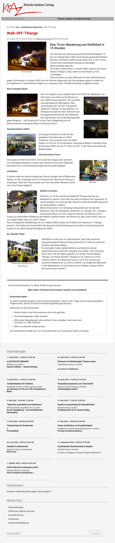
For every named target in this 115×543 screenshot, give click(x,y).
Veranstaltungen (16, 507)
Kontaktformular (16, 515)
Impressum (13, 519)
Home (18, 27)
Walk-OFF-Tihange (22, 33)
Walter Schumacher (44, 39)
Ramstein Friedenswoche (17, 446)
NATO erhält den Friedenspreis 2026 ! (23, 467)
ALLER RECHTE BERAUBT (18, 361)
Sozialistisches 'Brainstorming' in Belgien (75, 446)
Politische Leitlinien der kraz (21, 511)
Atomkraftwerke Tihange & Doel (32, 27)
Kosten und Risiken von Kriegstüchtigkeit (75, 425)
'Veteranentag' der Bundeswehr (20, 425)
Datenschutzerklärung (18, 523)
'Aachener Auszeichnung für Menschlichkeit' (76, 404)
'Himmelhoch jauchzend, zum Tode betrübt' (75, 383)
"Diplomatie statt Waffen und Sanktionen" (24, 404)
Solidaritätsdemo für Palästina (20, 383)
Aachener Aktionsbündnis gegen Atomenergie (29, 491)
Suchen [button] (95, 533)
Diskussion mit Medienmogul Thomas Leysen (77, 361)
